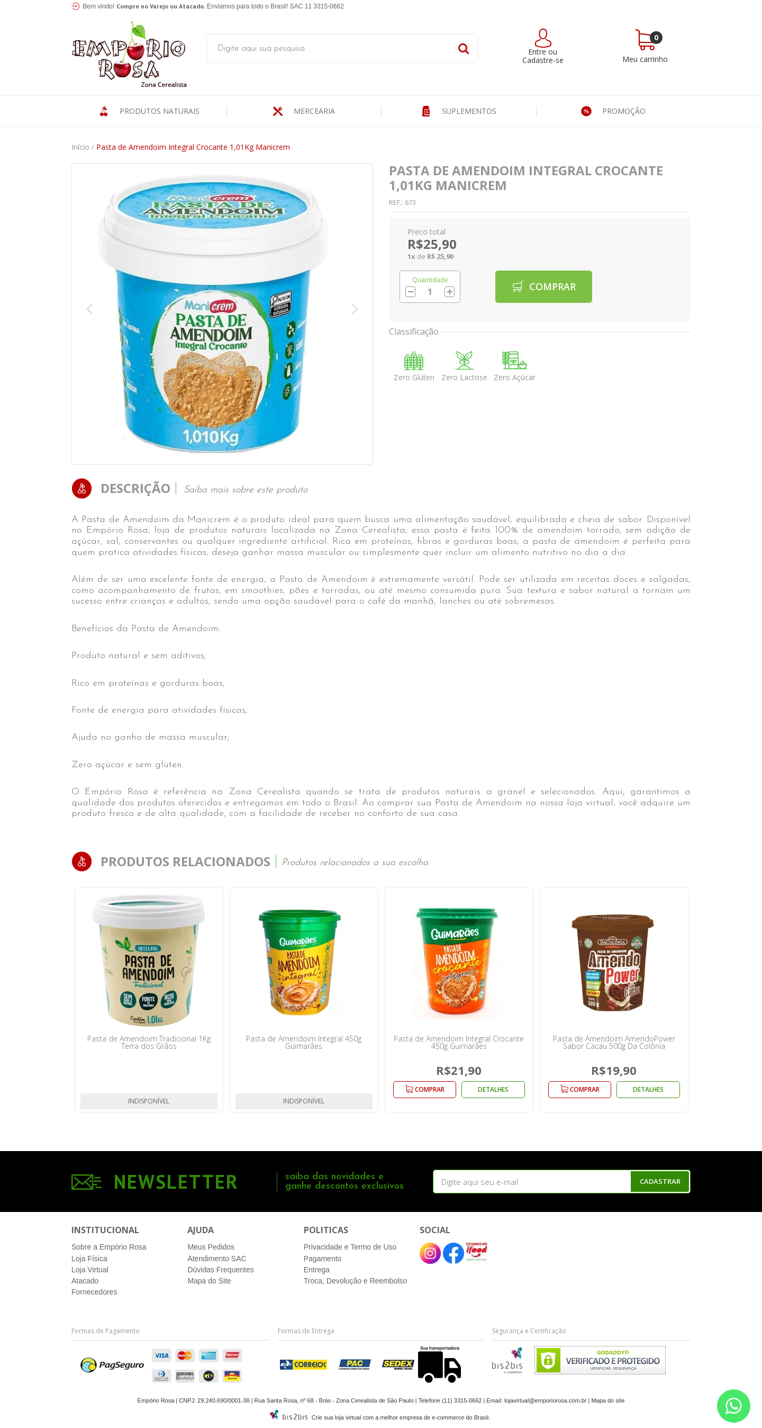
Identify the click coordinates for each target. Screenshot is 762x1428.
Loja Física (89, 1258)
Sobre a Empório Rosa (109, 1247)
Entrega (317, 1269)
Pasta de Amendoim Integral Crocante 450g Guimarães (459, 1042)
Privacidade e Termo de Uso (350, 1247)
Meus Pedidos (210, 1247)
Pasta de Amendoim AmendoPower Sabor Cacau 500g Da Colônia (614, 1042)
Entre (537, 52)
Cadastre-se (543, 60)
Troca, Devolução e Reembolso (355, 1281)
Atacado (84, 1281)
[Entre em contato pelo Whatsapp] (733, 1406)
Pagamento (323, 1258)
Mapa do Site (209, 1281)
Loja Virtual (89, 1269)
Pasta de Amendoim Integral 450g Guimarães (303, 1042)
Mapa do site (607, 1400)
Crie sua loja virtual (336, 1417)
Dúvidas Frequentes (220, 1269)
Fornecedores (94, 1292)
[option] (148, 999)
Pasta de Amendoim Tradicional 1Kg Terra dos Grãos (149, 1042)
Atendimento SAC (216, 1258)
